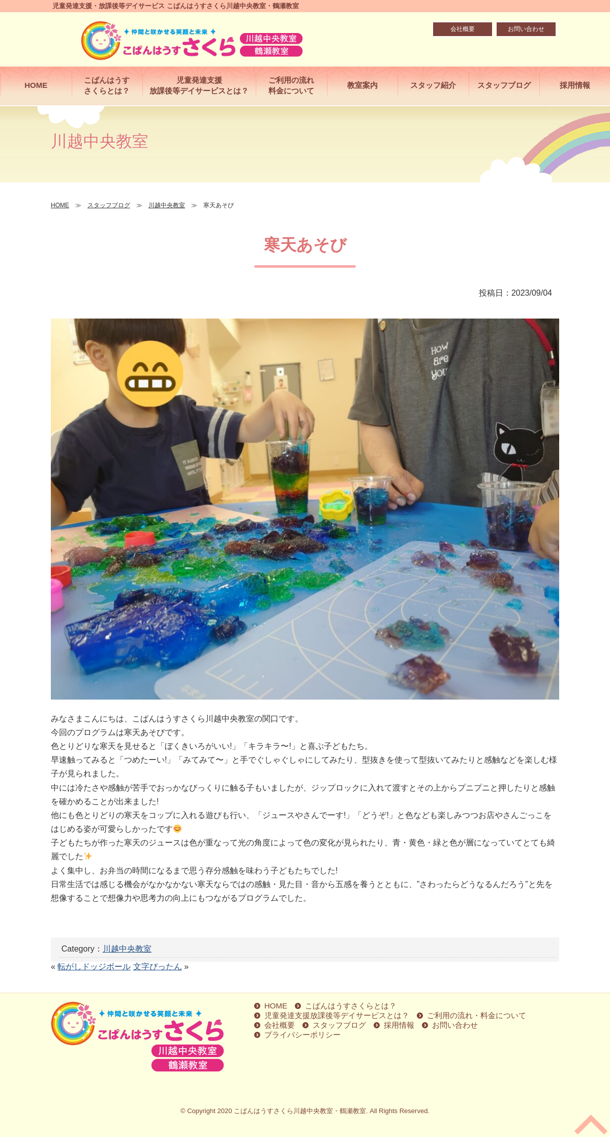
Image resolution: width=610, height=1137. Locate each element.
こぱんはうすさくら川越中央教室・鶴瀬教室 (300, 1111)
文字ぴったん (157, 966)
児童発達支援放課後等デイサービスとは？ (199, 85)
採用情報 (575, 85)
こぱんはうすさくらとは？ (107, 85)
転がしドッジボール (94, 966)
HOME (35, 85)
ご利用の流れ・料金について (476, 1015)
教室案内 (362, 85)
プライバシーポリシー (302, 1034)
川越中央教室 (127, 948)
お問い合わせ (526, 29)
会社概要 (462, 29)
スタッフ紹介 (433, 85)
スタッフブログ (504, 85)
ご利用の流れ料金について (291, 85)
